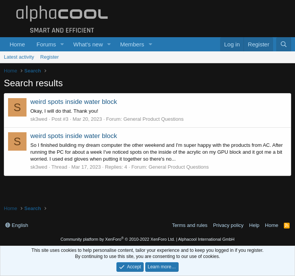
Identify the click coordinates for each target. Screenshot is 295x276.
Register (49, 57)
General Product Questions (153, 119)
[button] (62, 44)
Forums (46, 44)
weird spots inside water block (73, 101)
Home (17, 44)
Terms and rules (189, 225)
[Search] (283, 44)
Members (132, 44)
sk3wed (38, 119)
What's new (88, 44)
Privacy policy (228, 225)
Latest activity (19, 57)
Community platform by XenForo (117, 239)
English (16, 225)
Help (254, 225)
